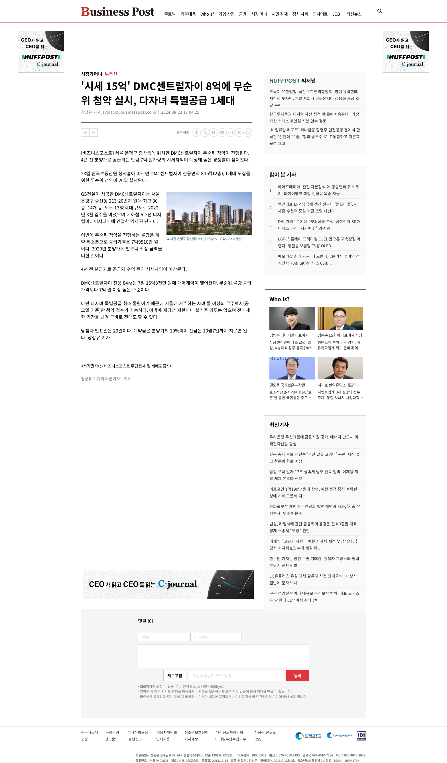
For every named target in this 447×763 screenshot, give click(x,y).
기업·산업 (226, 14)
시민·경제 (280, 14)
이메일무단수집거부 (232, 739)
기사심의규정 (141, 732)
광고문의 (113, 739)
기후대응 (188, 14)
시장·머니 (259, 14)
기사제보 (196, 739)
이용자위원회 (170, 732)
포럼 (90, 739)
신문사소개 (93, 732)
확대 (85, 132)
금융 (242, 14)
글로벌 (170, 14)
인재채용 (167, 739)
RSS (258, 739)
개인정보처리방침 (235, 732)
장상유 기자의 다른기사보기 (104, 379)
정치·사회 (300, 14)
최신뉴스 (353, 14)
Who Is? (207, 14)
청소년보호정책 (200, 732)
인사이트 (320, 14)
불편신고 (139, 739)
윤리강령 (116, 732)
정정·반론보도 (265, 732)
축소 (93, 132)
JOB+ (337, 14)
